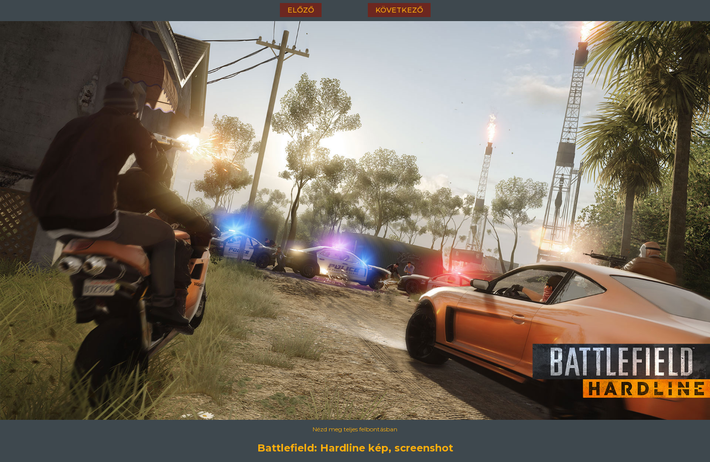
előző (300, 10)
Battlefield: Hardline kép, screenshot (355, 448)
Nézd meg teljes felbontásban (355, 429)
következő (399, 10)
